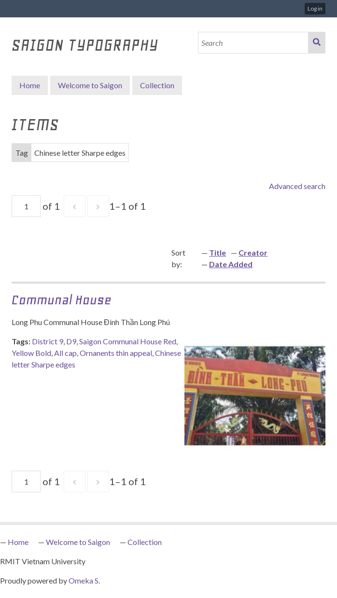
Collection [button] (157, 85)
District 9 (47, 341)
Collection (144, 541)
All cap (65, 352)
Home (29, 85)
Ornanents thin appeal (116, 352)
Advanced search (297, 185)
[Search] (253, 43)
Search (316, 43)
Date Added (231, 264)
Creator (253, 252)
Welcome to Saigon (90, 85)
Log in (315, 8)
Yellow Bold (31, 352)
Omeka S (83, 580)
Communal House (62, 300)
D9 (71, 341)
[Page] (26, 206)
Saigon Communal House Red (127, 341)
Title (217, 252)
